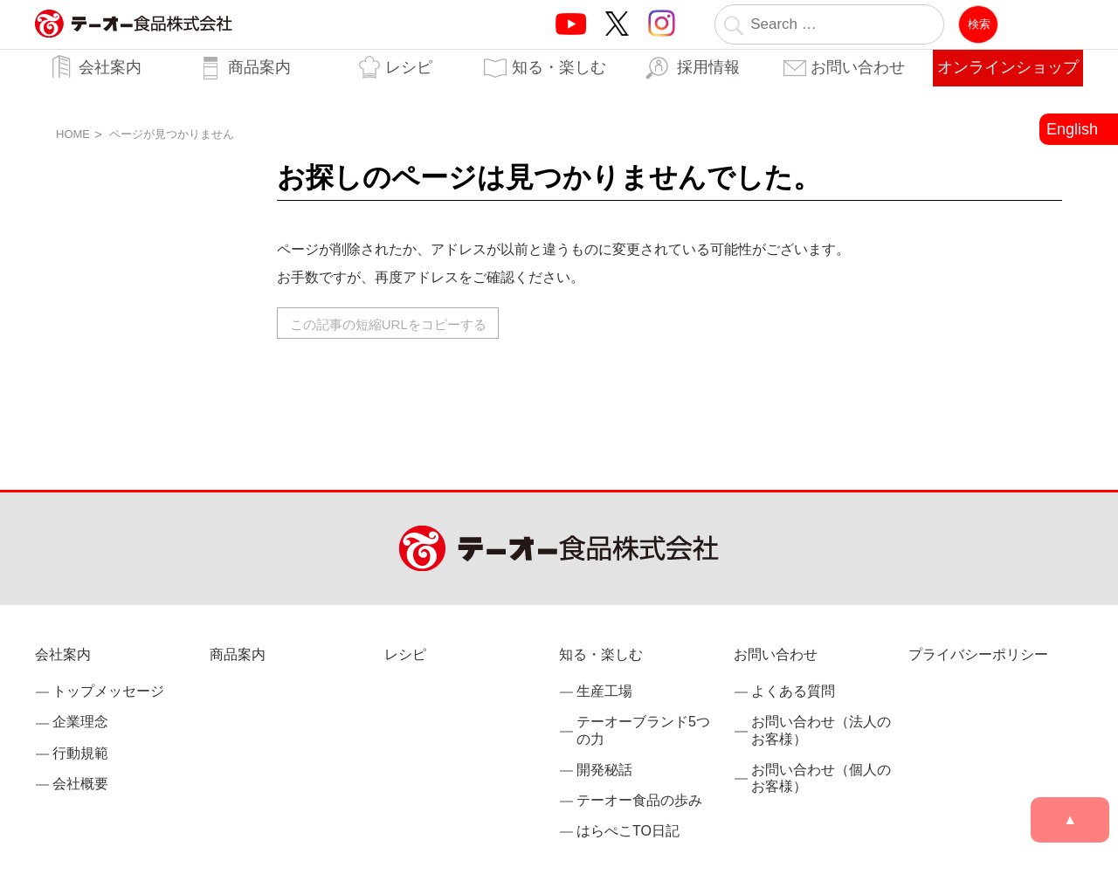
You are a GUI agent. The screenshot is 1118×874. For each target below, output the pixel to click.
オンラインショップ (1008, 67)
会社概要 (80, 783)
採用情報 (708, 67)
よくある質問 (793, 691)
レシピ (408, 67)
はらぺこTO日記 (628, 830)
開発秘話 (604, 769)
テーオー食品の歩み (639, 800)
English (1072, 129)
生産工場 (604, 691)
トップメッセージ (108, 691)
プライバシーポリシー (978, 654)
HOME (73, 134)
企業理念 (80, 721)
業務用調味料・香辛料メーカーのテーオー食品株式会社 (133, 42)
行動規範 (80, 753)
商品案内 (259, 67)
